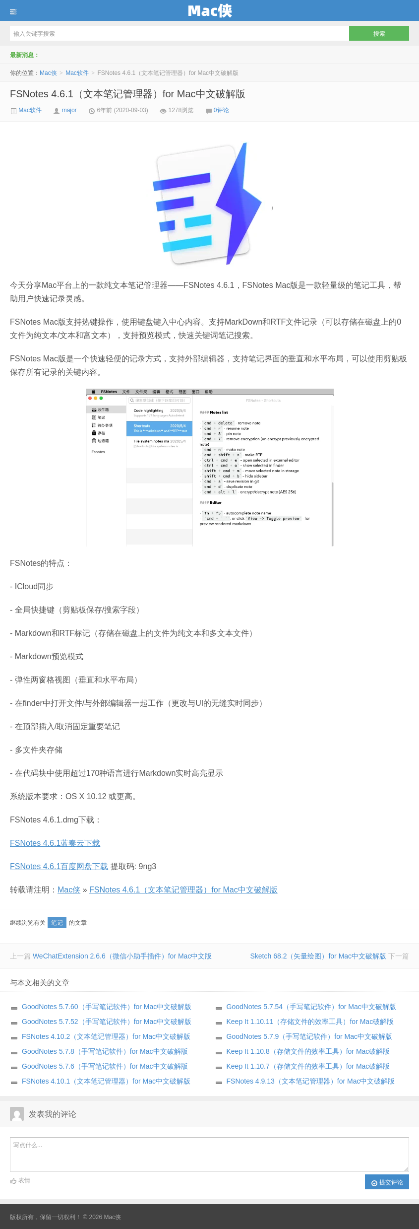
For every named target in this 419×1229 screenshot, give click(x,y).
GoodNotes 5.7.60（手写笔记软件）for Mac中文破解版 (106, 1007)
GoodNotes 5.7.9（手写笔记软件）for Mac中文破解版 (310, 1036)
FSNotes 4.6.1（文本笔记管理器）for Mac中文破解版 (127, 93)
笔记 (57, 922)
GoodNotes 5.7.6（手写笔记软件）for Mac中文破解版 (105, 1066)
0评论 (221, 110)
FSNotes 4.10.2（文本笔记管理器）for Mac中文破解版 (106, 1036)
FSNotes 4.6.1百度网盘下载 (59, 866)
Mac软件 (77, 72)
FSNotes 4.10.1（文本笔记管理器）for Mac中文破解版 (106, 1081)
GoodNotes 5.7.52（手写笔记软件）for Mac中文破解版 (106, 1021)
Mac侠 (209, 10)
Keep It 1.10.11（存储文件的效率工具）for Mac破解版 (310, 1021)
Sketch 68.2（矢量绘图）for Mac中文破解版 (318, 956)
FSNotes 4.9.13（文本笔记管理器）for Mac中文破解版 (311, 1081)
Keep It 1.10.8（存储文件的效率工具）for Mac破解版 (308, 1051)
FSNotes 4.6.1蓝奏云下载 (55, 843)
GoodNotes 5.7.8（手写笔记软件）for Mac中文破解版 (105, 1051)
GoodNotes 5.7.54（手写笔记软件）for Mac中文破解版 (311, 1007)
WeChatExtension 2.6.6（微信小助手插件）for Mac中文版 (122, 956)
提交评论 (387, 1183)
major (69, 110)
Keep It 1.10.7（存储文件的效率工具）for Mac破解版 (308, 1066)
